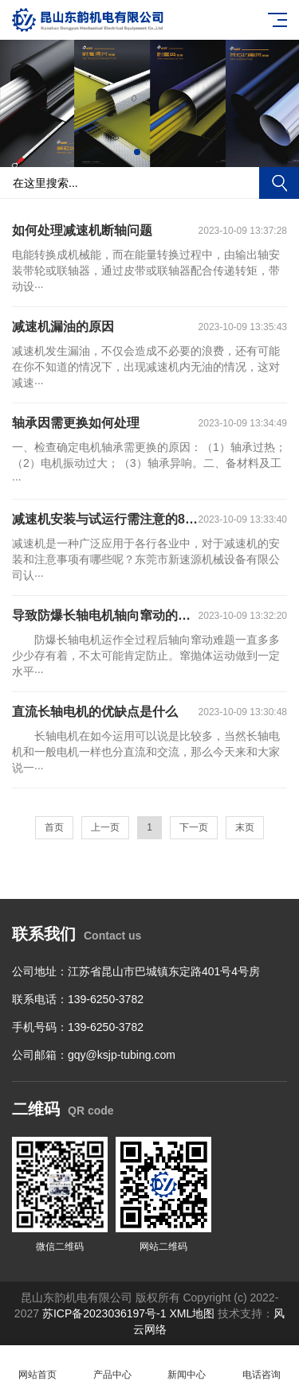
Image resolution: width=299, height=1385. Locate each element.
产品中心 (112, 1365)
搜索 (279, 183)
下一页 (193, 827)
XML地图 (193, 1313)
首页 (54, 827)
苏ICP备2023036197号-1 (104, 1313)
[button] (137, 152)
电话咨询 (261, 1365)
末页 (244, 827)
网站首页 (37, 1365)
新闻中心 (187, 1365)
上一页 (105, 827)
